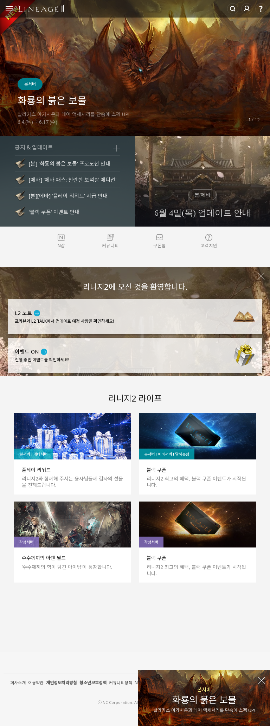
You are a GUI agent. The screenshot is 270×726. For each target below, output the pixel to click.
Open (9, 9)
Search (232, 8)
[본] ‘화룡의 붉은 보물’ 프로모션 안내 (69, 163)
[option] (135, 68)
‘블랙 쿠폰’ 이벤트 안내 (54, 211)
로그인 (246, 8)
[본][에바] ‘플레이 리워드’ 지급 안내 (68, 195)
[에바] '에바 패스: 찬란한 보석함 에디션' (72, 179)
